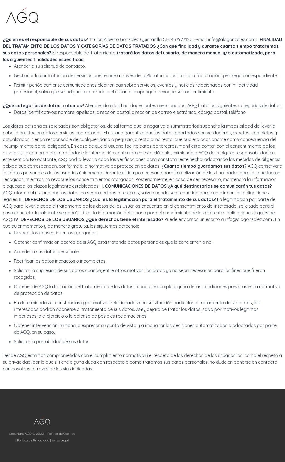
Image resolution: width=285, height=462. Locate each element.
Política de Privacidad (33, 440)
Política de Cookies (61, 433)
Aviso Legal (60, 440)
